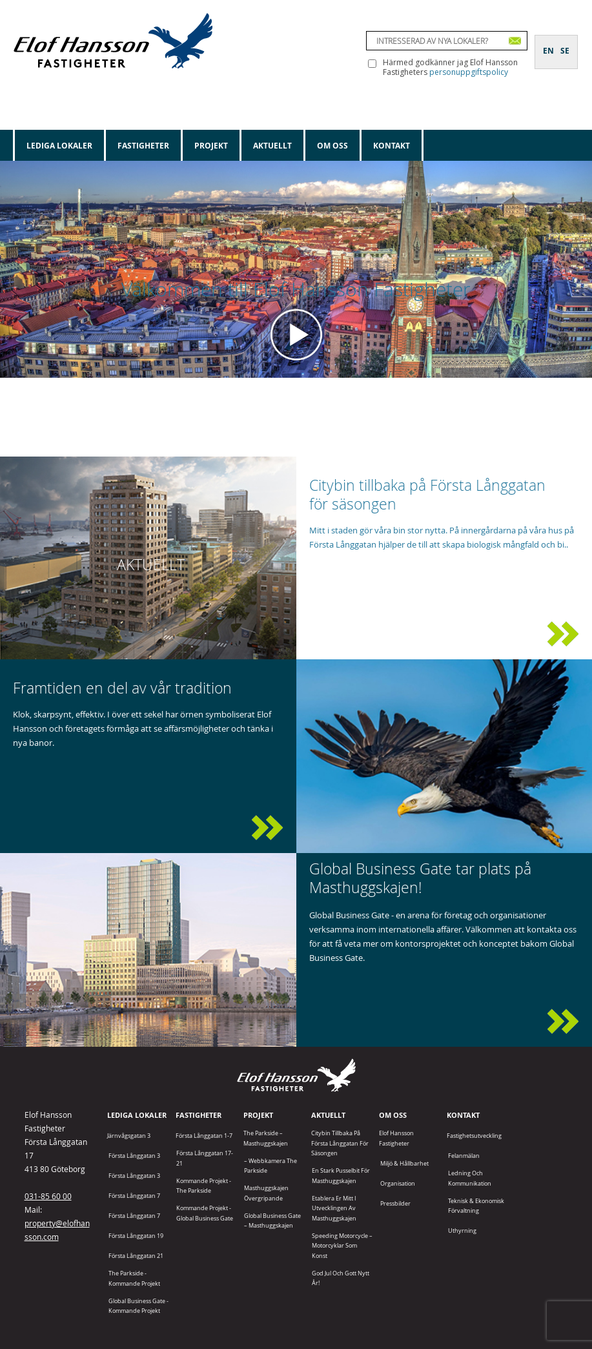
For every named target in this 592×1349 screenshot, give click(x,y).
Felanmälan (464, 1155)
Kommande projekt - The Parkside (203, 1186)
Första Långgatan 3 (134, 1155)
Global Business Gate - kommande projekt (138, 1306)
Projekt (211, 145)
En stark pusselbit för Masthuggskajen (341, 1175)
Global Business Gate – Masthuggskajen (272, 1220)
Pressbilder (395, 1203)
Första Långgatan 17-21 (204, 1158)
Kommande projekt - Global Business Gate (204, 1213)
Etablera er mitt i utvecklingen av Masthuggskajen (334, 1208)
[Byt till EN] (548, 43)
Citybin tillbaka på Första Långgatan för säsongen (340, 1143)
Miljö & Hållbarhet (404, 1163)
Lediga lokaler (59, 145)
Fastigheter (143, 145)
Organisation (397, 1183)
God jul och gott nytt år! (340, 1278)
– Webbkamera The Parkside (270, 1166)
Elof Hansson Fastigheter (396, 1138)
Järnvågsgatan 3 (128, 1135)
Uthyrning (462, 1230)
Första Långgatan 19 (135, 1235)
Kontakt (391, 145)
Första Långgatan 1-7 (204, 1135)
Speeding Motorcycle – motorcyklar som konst (342, 1245)
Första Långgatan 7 (134, 1195)
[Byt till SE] (565, 43)
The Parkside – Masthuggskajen (265, 1138)
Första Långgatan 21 (135, 1255)
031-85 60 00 (48, 1196)
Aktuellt (272, 145)
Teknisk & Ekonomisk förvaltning (476, 1206)
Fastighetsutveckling (474, 1135)
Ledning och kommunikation (469, 1178)
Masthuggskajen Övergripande (266, 1193)
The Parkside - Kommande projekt (134, 1278)
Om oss (332, 145)
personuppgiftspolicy (468, 72)
